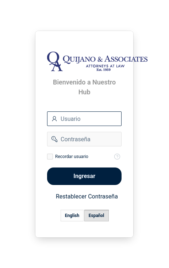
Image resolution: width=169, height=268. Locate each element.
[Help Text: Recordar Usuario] (117, 156)
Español (96, 215)
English (72, 215)
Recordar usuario (71, 156)
